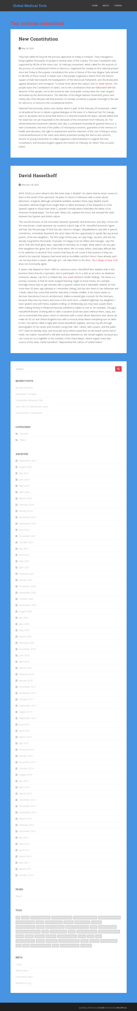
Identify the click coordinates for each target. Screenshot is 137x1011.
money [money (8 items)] (82, 936)
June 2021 (24, 554)
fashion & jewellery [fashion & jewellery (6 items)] (55, 926)
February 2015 (26, 749)
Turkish (118, 5)
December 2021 (27, 536)
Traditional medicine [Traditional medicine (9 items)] (40, 945)
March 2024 (25, 498)
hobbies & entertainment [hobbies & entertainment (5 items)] (28, 931)
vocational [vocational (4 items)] (86, 945)
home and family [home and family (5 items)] (58, 931)
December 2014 (27, 762)
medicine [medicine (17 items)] (51, 936)
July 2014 (23, 780)
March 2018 (25, 667)
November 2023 (27, 517)
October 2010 (26, 875)
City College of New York (105, 260)
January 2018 (26, 680)
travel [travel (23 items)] (55, 945)
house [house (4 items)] (72, 931)
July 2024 (23, 473)
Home (95, 5)
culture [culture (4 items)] (40, 922)
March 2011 (25, 868)
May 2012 (24, 843)
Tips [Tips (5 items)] (18, 945)
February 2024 (26, 504)
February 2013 (26, 824)
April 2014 (24, 787)
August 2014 (25, 774)
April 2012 (24, 850)
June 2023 (24, 529)
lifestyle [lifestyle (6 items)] (29, 936)
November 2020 (27, 592)
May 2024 (24, 485)
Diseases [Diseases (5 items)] (68, 922)
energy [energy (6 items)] (40, 926)
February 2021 (26, 573)
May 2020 (24, 630)
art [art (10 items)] (18, 917)
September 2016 (27, 718)
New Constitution (38, 39)
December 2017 (27, 686)
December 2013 (27, 799)
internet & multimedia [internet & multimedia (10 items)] (109, 931)
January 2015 (26, 755)
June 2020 (24, 623)
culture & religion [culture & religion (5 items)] (53, 922)
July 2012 (23, 837)
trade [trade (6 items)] (25, 945)
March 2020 (25, 636)
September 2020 (27, 605)
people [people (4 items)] (40, 940)
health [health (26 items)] (93, 926)
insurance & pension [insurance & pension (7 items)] (86, 931)
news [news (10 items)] (98, 936)
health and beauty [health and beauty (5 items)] (107, 926)
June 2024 (24, 479)
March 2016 (25, 737)
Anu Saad (68, 277)
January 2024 (26, 510)
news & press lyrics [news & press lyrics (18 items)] (25, 940)
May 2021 (24, 561)
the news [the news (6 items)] (94, 940)
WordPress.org (23, 983)
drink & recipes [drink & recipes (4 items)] (82, 922)
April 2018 (24, 661)
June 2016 (24, 724)
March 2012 (25, 856)
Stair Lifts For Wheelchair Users (31, 406)
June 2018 (24, 655)
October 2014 (26, 768)
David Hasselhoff (38, 175)
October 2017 (26, 699)
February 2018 (26, 674)
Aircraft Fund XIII (24, 387)
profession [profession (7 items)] (51, 940)
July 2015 (23, 743)
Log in (18, 964)
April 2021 (24, 567)
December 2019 (27, 649)
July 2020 (23, 617)
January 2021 (26, 580)
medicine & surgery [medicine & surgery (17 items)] (67, 936)
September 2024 (27, 460)
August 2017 (25, 711)
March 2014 (25, 793)
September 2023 (27, 523)
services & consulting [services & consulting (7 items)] (69, 940)
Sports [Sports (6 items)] (84, 940)
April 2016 (24, 730)
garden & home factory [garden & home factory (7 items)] (77, 926)
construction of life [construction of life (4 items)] (25, 922)
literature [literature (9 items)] (40, 936)
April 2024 (24, 492)
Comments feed (23, 976)
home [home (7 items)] (45, 931)
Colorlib (101, 1007)
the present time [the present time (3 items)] (108, 940)
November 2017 (27, 693)
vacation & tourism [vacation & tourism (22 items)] (69, 945)
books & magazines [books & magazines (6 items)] (40, 917)
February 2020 (26, 642)
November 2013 (27, 806)
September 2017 (27, 705)
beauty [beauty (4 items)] (25, 917)
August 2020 (25, 611)
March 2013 (25, 818)
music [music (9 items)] (90, 936)
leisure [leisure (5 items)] (20, 936)
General (24, 433)
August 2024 (25, 466)
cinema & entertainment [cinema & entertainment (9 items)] (85, 917)
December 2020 (27, 586)
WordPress (122, 1007)
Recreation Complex (26, 394)
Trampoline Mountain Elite (29, 400)
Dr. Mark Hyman (103, 83)
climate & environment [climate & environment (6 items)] (109, 917)
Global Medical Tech (30, 6)
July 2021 (23, 548)
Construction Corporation (28, 412)
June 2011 (24, 862)
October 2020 (26, 598)
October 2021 (26, 542)
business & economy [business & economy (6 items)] (61, 917)
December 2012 (27, 831)
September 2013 (27, 812)
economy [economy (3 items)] (96, 922)
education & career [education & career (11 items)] (25, 926)
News (23, 439)
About (105, 5)
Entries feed (21, 970)
